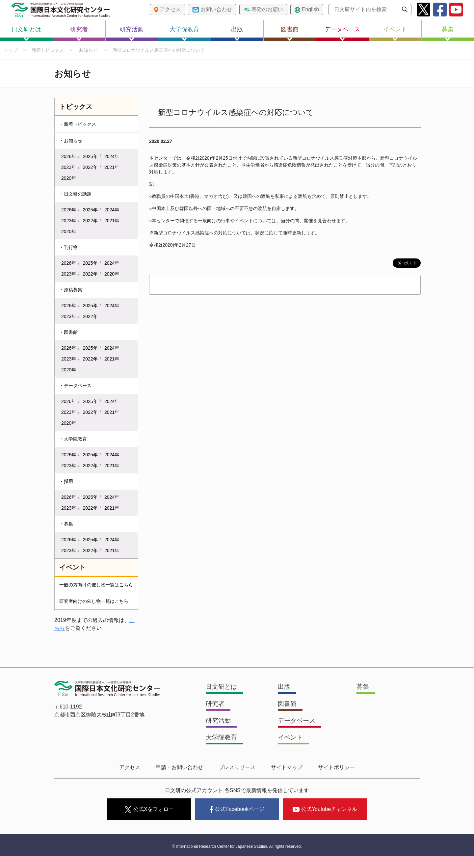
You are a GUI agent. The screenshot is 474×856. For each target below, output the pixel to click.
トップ (11, 50)
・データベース (75, 385)
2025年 (90, 156)
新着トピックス (48, 50)
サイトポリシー (331, 767)
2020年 (68, 178)
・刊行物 (68, 247)
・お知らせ (70, 141)
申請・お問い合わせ (181, 767)
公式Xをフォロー (148, 808)
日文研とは (26, 33)
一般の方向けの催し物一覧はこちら (96, 585)
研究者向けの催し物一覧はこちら (93, 601)
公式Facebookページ (237, 808)
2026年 (68, 156)
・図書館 (68, 332)
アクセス (134, 767)
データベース (342, 33)
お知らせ (88, 50)
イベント (395, 33)
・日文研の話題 (75, 194)
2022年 (90, 167)
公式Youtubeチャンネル (325, 808)
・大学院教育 (73, 439)
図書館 (290, 33)
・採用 (66, 481)
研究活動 (132, 33)
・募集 (66, 524)
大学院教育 (184, 33)
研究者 (79, 33)
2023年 (68, 167)
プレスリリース (237, 767)
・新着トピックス (77, 124)
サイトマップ (284, 767)
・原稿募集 (70, 290)
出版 (237, 33)
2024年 (111, 156)
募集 (448, 33)
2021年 (111, 167)
